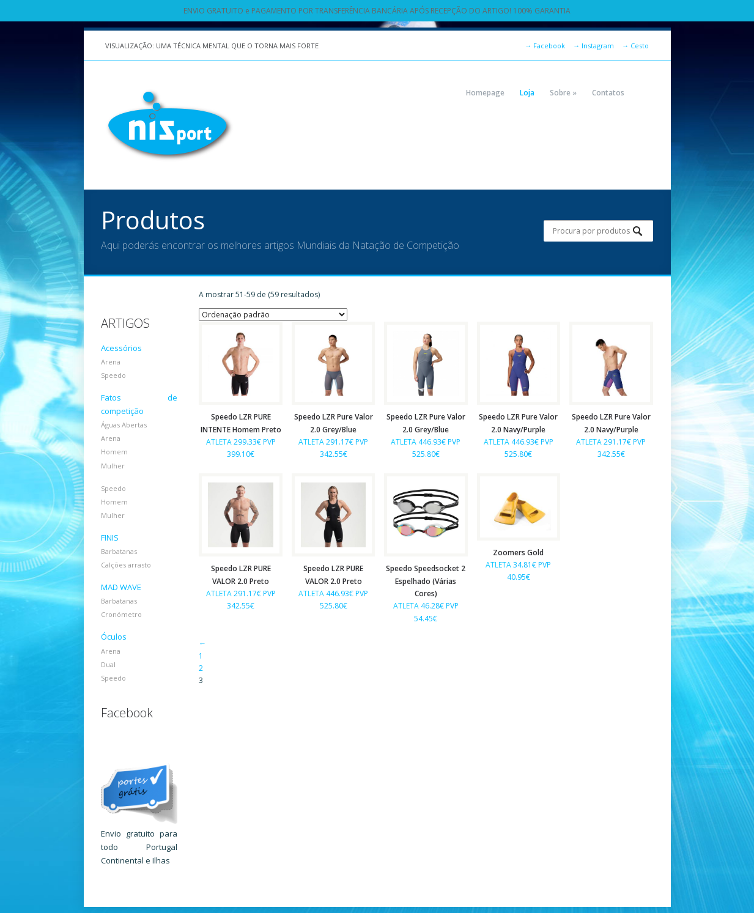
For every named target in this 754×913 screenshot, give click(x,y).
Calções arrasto (126, 564)
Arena (110, 361)
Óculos (114, 636)
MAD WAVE (121, 587)
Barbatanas (119, 551)
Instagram (593, 45)
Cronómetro (121, 614)
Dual (108, 664)
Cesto (635, 45)
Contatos (608, 92)
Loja (527, 92)
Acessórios (121, 347)
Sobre (563, 92)
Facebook (545, 45)
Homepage (485, 92)
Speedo (113, 375)
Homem (114, 451)
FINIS (110, 537)
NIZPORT (169, 125)
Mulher (113, 465)
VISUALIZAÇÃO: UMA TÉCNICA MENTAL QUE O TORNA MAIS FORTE (212, 45)
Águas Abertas (124, 424)
